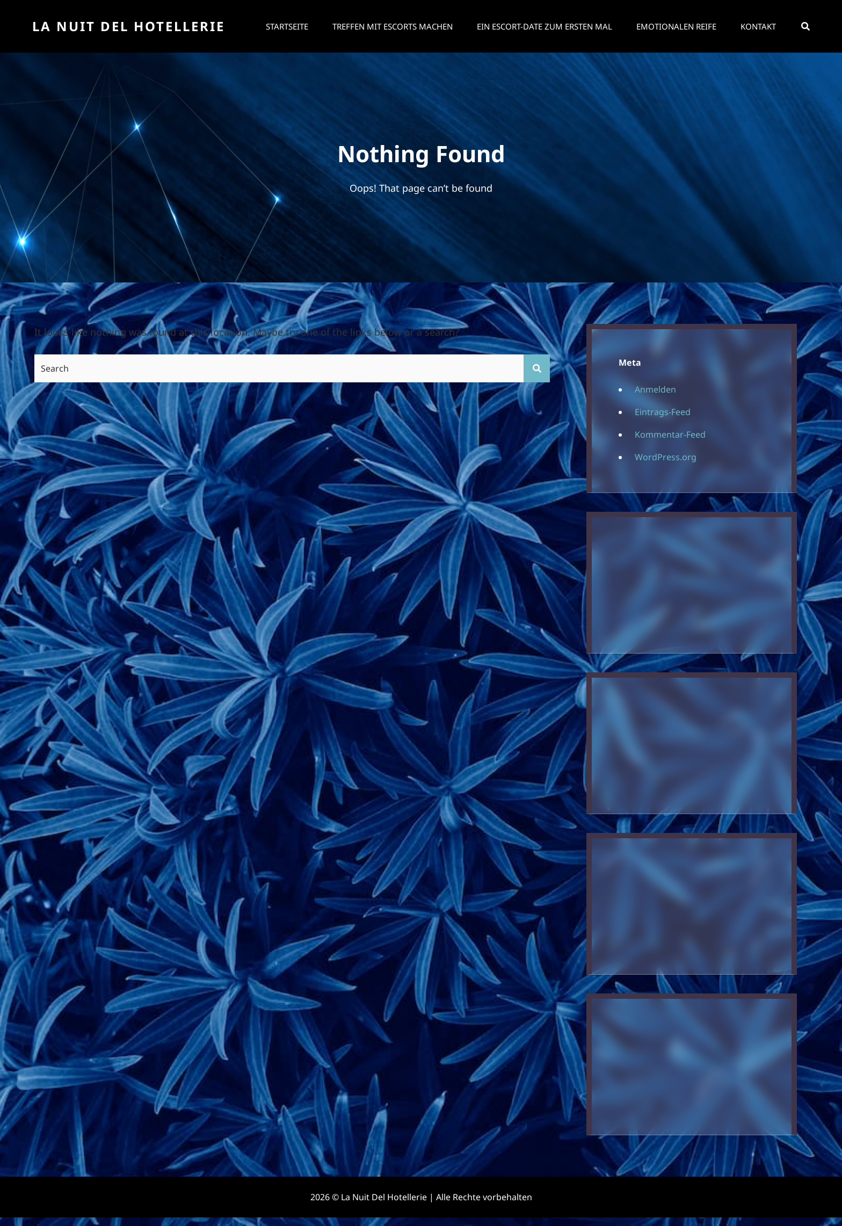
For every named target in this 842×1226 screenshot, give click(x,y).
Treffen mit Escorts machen (392, 26)
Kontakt (758, 26)
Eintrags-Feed (663, 412)
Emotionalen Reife (676, 26)
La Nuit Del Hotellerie (128, 26)
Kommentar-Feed (670, 434)
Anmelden (655, 389)
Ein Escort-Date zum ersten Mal (544, 26)
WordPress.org (665, 457)
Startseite (287, 26)
